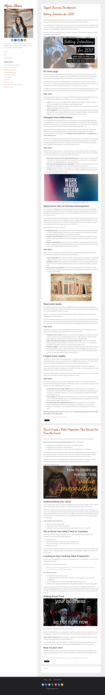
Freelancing (53, 657)
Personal (48, 416)
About (5, 51)
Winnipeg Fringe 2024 (10, 70)
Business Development (57, 416)
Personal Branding (75, 657)
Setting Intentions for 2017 (58, 14)
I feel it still (7, 80)
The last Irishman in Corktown (12, 65)
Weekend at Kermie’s (10, 72)
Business (65, 416)
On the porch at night (9, 75)
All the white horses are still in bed (13, 84)
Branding (69, 657)
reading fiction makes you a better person (79, 342)
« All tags (45, 668)
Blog (5, 54)
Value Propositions (84, 657)
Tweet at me (68, 411)
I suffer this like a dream (10, 67)
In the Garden (7, 77)
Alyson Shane (13, 5)
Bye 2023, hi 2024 (9, 87)
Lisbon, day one (8, 82)
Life (51, 416)
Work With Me (8, 57)
